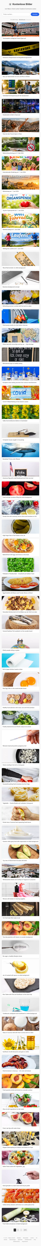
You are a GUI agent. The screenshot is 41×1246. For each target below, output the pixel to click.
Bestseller (25, 1238)
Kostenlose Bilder (20, 4)
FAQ (35, 1239)
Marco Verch (11, 1238)
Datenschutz (16, 1241)
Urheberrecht (28, 1239)
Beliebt (19, 1238)
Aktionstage (12, 1239)
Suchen (35, 14)
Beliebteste (22, 19)
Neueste (28, 19)
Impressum (25, 1241)
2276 (25, 1230)
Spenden (20, 1239)
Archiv (32, 1238)
